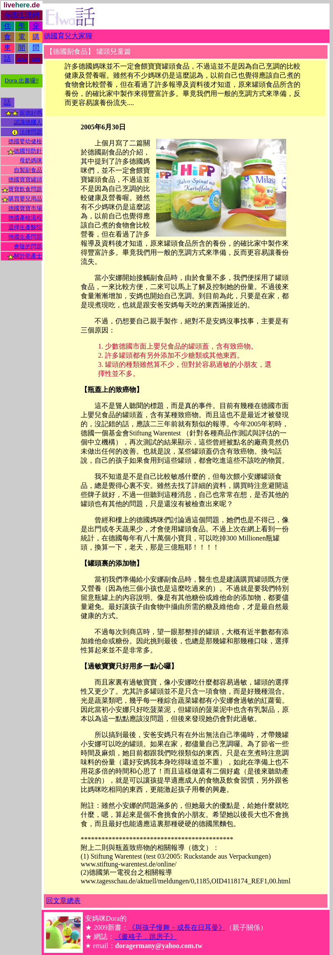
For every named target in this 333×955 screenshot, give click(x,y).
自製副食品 (28, 170)
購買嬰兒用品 (25, 198)
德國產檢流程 (25, 217)
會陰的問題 (28, 246)
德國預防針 (28, 151)
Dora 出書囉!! (22, 80)
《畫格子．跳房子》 (145, 936)
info (35, 58)
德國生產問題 (25, 237)
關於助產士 (28, 256)
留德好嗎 (31, 112)
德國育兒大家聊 (68, 36)
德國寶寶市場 (25, 208)
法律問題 (31, 131)
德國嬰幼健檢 (25, 141)
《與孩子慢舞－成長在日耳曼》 (176, 927)
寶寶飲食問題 (25, 189)
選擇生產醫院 (25, 227)
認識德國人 (28, 122)
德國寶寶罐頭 (25, 179)
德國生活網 (21, 15)
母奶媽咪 (31, 160)
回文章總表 (63, 900)
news (21, 58)
